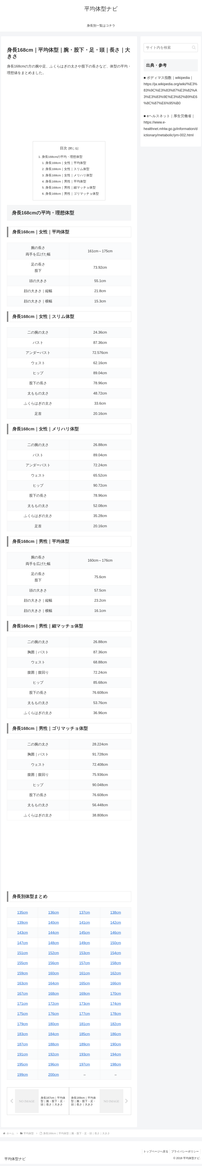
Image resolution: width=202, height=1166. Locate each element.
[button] (193, 47)
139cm (22, 924)
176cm (53, 1016)
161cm (84, 975)
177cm (84, 1016)
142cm (115, 924)
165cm (84, 985)
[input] (171, 47)
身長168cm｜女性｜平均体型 (66, 163)
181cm (84, 1026)
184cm (53, 1036)
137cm (84, 914)
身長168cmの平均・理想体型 (62, 157)
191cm (22, 1056)
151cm (22, 955)
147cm (22, 945)
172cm (53, 1006)
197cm (84, 1066)
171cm (22, 1006)
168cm (53, 995)
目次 (63, 148)
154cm (115, 955)
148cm (53, 945)
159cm (22, 975)
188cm (53, 1046)
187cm (22, 1046)
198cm (115, 1066)
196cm (53, 1066)
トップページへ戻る (154, 1153)
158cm (115, 965)
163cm (22, 985)
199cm (22, 1076)
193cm (84, 1056)
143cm (22, 935)
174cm (115, 1006)
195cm (22, 1066)
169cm (84, 995)
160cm (53, 975)
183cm (22, 1036)
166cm (115, 985)
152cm (53, 955)
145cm (84, 935)
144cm (53, 935)
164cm (53, 985)
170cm (115, 995)
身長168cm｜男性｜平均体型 (66, 182)
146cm (115, 935)
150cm (115, 945)
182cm (115, 1026)
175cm (22, 1016)
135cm (22, 914)
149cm (84, 945)
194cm (115, 1056)
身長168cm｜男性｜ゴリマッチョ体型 (72, 195)
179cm (22, 1026)
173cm (84, 1006)
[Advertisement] (69, 108)
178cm (115, 1016)
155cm (22, 965)
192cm (53, 1056)
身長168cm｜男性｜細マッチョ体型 (70, 189)
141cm (84, 924)
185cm (84, 1036)
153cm (84, 955)
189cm (84, 1046)
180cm (53, 1026)
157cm (84, 965)
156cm (53, 965)
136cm (53, 914)
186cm (115, 1036)
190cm (115, 1046)
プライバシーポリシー (184, 1153)
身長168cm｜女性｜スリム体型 (67, 170)
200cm (53, 1076)
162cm (115, 975)
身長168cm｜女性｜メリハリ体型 (69, 176)
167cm (22, 995)
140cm (53, 924)
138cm (115, 914)
